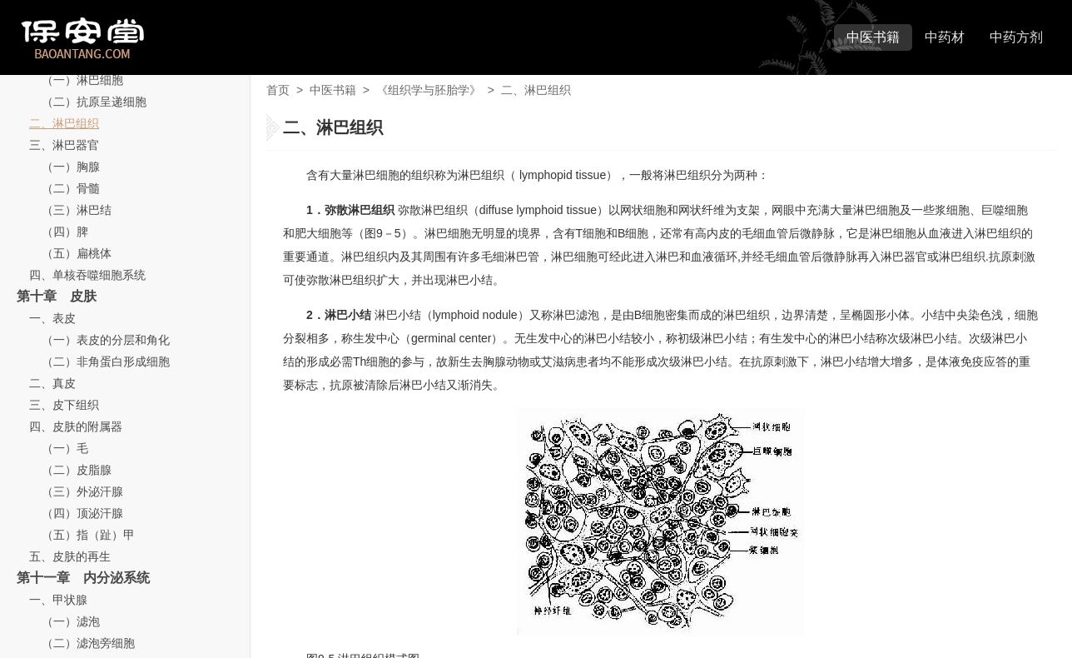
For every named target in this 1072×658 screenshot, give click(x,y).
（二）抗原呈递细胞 (94, 101)
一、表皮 (52, 318)
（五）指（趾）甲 (88, 534)
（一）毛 (65, 448)
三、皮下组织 (64, 404)
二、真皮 (52, 383)
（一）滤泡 (71, 621)
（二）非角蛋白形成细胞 (106, 361)
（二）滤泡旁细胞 (88, 643)
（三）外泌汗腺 (82, 491)
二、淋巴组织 (64, 123)
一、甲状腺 (58, 599)
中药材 (945, 37)
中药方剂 (1016, 37)
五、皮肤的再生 (70, 556)
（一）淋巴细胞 (82, 80)
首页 (278, 90)
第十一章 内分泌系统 (83, 578)
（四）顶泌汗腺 (82, 513)
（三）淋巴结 (77, 210)
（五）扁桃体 (77, 253)
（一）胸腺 (71, 166)
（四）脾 (65, 231)
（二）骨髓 (71, 188)
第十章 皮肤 (57, 296)
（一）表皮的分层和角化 (106, 339)
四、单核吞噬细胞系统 (87, 275)
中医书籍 (873, 37)
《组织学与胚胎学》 (428, 90)
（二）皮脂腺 (77, 469)
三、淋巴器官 (64, 145)
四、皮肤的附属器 (75, 426)
